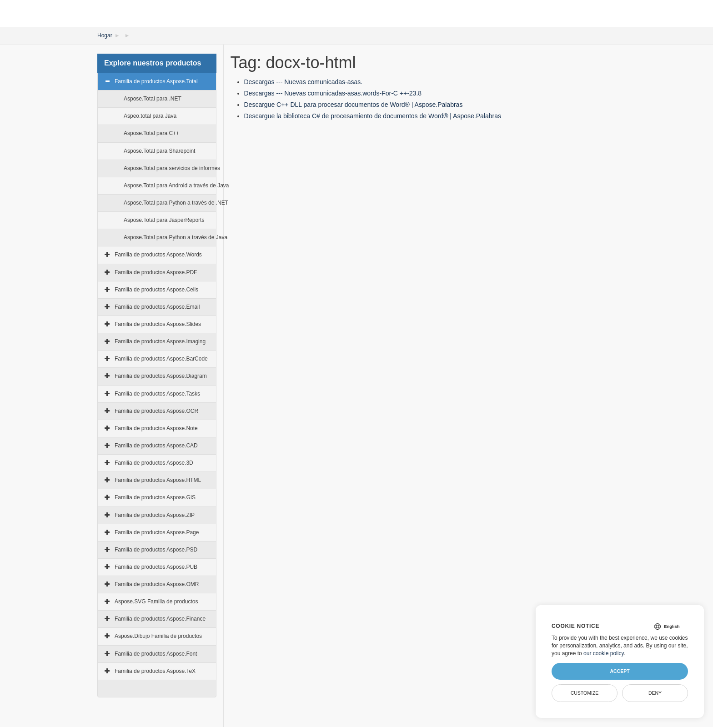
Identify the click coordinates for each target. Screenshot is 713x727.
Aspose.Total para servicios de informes (172, 168)
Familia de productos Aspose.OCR (156, 411)
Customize (585, 693)
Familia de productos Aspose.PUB (156, 567)
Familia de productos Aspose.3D (154, 463)
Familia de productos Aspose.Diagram (161, 376)
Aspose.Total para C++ (151, 133)
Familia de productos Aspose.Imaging (160, 341)
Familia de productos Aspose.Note (156, 428)
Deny (655, 693)
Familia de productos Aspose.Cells (156, 289)
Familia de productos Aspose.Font (156, 654)
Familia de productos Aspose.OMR (157, 584)
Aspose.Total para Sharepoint (159, 151)
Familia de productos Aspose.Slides (158, 324)
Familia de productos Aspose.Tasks (157, 394)
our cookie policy (603, 653)
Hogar (104, 35)
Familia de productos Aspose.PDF (156, 272)
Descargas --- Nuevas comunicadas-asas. (303, 81)
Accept (619, 671)
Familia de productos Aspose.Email (157, 307)
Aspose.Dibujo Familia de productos (158, 636)
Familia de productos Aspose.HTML (158, 480)
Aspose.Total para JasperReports (164, 220)
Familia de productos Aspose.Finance (160, 619)
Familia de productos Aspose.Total (156, 81)
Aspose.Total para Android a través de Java (176, 185)
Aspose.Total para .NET (152, 98)
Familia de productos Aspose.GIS (155, 497)
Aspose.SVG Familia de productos (156, 601)
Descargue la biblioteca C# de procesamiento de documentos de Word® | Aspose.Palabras (372, 116)
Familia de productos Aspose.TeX (155, 671)
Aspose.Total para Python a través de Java (175, 237)
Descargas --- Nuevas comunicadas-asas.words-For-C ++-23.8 (333, 93)
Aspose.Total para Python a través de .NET (176, 203)
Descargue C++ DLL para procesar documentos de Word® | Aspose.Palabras (353, 104)
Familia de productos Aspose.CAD (156, 445)
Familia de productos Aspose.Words (158, 254)
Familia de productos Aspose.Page (157, 532)
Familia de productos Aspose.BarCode (161, 359)
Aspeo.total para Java (150, 116)
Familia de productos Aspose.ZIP (155, 515)
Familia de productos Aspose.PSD (156, 550)
